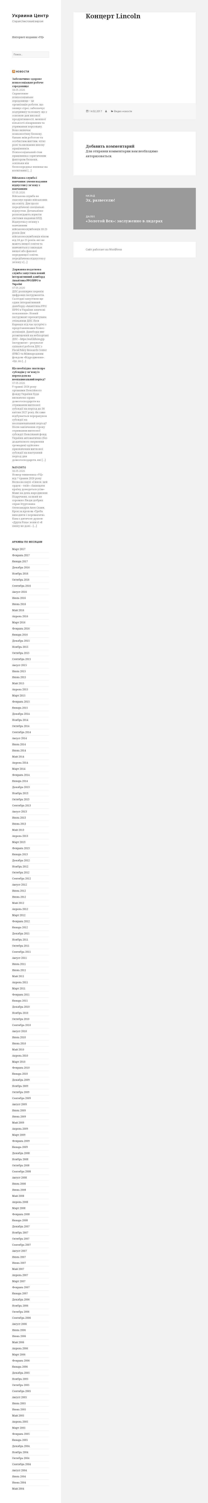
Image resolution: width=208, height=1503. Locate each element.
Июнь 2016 (19, 604)
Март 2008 (18, 1208)
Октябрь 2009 (20, 1092)
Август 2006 (19, 1324)
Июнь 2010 (19, 1043)
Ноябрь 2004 (20, 1452)
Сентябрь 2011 (21, 952)
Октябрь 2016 (20, 579)
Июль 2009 (19, 1110)
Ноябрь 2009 (20, 1086)
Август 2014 (19, 738)
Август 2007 (19, 1251)
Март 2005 (18, 1428)
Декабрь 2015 (21, 640)
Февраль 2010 (21, 1067)
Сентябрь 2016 (21, 586)
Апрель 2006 (20, 1348)
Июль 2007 (19, 1257)
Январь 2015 (20, 707)
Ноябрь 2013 (20, 793)
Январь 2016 (20, 634)
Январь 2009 (20, 1147)
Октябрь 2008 (20, 1165)
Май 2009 (18, 1122)
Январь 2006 (20, 1366)
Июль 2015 (19, 671)
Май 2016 (18, 610)
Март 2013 (18, 842)
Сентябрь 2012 (21, 878)
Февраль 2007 (21, 1287)
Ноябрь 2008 (20, 1159)
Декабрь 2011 (21, 933)
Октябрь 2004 (20, 1458)
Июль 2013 (19, 817)
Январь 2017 (20, 561)
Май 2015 (18, 683)
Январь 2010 (20, 1073)
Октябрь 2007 (20, 1238)
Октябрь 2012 (20, 872)
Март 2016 (18, 622)
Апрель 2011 (20, 982)
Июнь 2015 (19, 677)
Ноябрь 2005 (20, 1379)
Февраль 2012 (21, 921)
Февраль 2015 (21, 701)
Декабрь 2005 (21, 1373)
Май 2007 (18, 1269)
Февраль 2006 (21, 1360)
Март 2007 (18, 1281)
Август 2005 (19, 1397)
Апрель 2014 (20, 762)
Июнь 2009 (19, 1116)
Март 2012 (18, 915)
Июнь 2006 (19, 1336)
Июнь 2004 (19, 1482)
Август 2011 (19, 958)
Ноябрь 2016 (20, 573)
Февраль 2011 (21, 994)
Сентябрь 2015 (21, 659)
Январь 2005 (20, 1440)
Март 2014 (18, 769)
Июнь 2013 (19, 823)
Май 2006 (18, 1342)
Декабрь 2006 (21, 1299)
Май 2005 (18, 1415)
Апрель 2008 (20, 1202)
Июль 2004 (19, 1476)
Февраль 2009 (21, 1141)
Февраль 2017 (21, 555)
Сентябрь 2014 (21, 732)
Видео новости (123, 111)
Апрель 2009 (20, 1128)
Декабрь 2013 (21, 787)
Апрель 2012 (20, 909)
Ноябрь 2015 (20, 647)
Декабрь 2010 (21, 1007)
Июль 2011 (19, 964)
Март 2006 (18, 1354)
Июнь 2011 (19, 970)
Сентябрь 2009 (21, 1098)
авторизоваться (98, 156)
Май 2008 (18, 1196)
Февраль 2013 (21, 848)
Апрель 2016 (20, 616)
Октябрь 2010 (20, 1019)
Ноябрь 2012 (20, 866)
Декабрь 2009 (21, 1080)
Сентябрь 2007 (21, 1244)
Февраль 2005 (21, 1434)
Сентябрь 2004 (21, 1464)
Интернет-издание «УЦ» (28, 37)
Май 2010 (18, 1049)
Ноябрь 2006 (20, 1305)
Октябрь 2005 (20, 1385)
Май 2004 (18, 1488)
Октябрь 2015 (20, 653)
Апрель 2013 (20, 836)
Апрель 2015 (20, 689)
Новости (22, 71)
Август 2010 (19, 1031)
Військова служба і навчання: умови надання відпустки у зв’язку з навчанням (29, 183)
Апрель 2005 (20, 1421)
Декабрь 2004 (21, 1446)
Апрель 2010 (20, 1055)
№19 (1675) (19, 467)
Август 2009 (19, 1104)
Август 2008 (19, 1177)
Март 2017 (18, 549)
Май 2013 (18, 830)
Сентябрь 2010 (21, 1025)
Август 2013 (19, 811)
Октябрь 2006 (20, 1311)
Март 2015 (18, 695)
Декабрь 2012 (21, 860)
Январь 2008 (20, 1220)
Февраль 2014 (21, 775)
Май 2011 (18, 976)
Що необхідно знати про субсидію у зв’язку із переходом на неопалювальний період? (29, 374)
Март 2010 (18, 1061)
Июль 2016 (19, 598)
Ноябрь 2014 (20, 720)
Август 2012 (19, 884)
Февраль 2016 (21, 628)
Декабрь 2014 (21, 714)
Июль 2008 (19, 1183)
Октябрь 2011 (20, 945)
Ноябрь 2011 (20, 939)
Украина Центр (30, 15)
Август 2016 (19, 592)
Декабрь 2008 (21, 1153)
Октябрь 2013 (20, 799)
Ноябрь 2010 (20, 1013)
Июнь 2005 (19, 1409)
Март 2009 (18, 1135)
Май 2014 (18, 756)
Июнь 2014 (19, 750)
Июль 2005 (19, 1403)
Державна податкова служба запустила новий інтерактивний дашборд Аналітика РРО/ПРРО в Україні (28, 277)
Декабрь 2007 (21, 1226)
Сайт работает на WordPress (104, 249)
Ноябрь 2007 (20, 1232)
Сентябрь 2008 (21, 1171)
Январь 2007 (20, 1293)
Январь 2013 (20, 854)
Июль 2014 (19, 744)
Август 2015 (19, 665)
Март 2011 (18, 988)
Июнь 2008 (19, 1190)
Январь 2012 (20, 927)
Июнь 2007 (19, 1263)
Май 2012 (18, 903)
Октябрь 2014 (20, 726)
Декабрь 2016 (21, 567)
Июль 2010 (19, 1037)
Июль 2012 (19, 890)
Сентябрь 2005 (21, 1391)
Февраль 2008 (21, 1214)
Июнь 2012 (19, 897)
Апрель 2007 (20, 1275)
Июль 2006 (19, 1330)
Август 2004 (19, 1470)
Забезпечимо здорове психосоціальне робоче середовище (27, 82)
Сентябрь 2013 (21, 805)
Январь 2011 (20, 1000)
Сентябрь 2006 (21, 1318)
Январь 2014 (20, 781)
